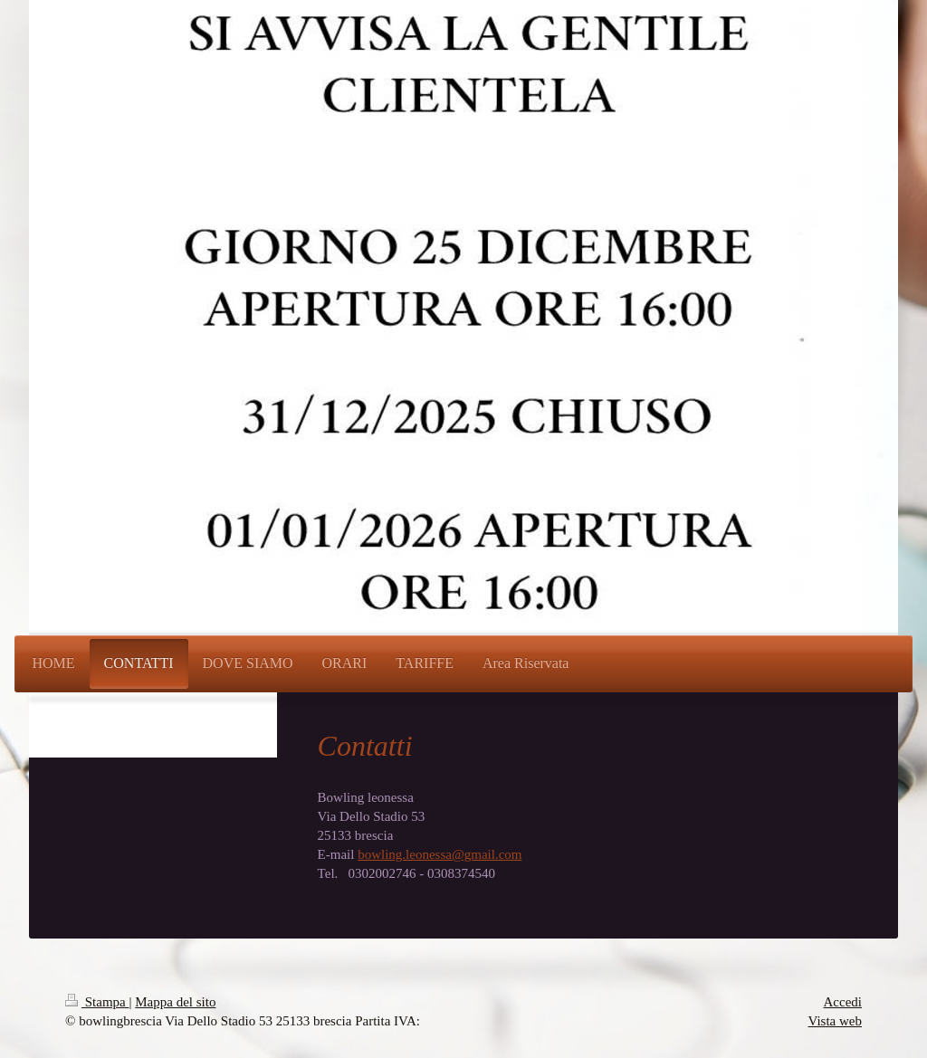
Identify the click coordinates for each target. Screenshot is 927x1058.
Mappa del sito (175, 1002)
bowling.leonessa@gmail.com (439, 854)
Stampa (97, 1002)
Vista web (835, 1021)
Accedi (843, 1002)
